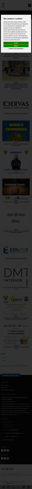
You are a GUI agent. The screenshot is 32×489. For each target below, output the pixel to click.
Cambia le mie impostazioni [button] (16, 48)
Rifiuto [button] (16, 46)
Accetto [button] (16, 43)
